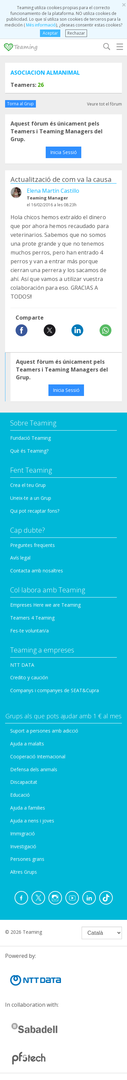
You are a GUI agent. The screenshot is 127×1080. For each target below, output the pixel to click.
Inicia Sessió (63, 152)
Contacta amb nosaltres (36, 570)
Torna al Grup (20, 104)
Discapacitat (23, 782)
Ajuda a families (27, 807)
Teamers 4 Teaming (32, 617)
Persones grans (27, 859)
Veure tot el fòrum (104, 104)
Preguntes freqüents (32, 545)
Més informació (40, 25)
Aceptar (50, 33)
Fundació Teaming (30, 438)
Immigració (22, 833)
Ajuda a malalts (27, 743)
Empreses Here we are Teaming (45, 605)
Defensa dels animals (33, 769)
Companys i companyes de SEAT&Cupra (54, 690)
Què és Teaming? (29, 451)
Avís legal (20, 557)
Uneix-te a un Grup (30, 498)
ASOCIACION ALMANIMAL (45, 72)
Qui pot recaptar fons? (34, 511)
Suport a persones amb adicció (44, 730)
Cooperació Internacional (37, 756)
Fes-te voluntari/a (29, 630)
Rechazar (76, 33)
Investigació (23, 846)
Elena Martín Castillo (53, 190)
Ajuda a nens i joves (32, 820)
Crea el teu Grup (28, 485)
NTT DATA (22, 665)
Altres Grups (23, 872)
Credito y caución (29, 677)
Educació (20, 795)
